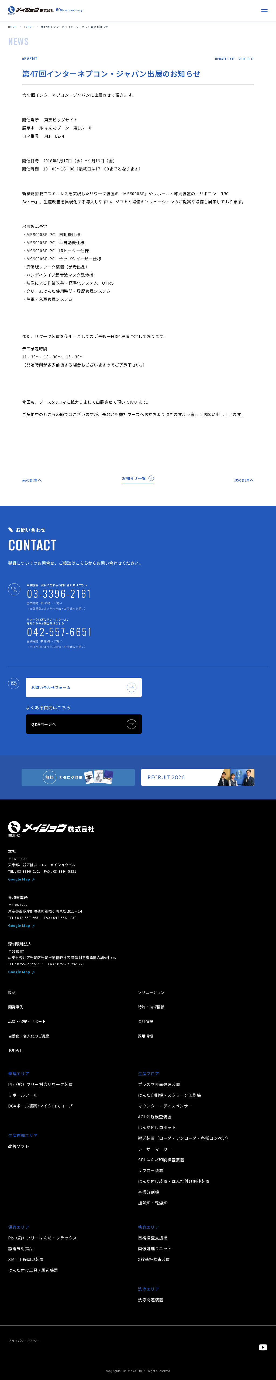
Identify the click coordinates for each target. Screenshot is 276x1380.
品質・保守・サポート (27, 1021)
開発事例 (15, 1006)
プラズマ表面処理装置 (159, 1084)
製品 (12, 992)
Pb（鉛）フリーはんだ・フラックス (42, 1238)
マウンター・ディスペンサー (165, 1106)
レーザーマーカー (155, 1149)
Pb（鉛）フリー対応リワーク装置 (40, 1084)
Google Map (19, 879)
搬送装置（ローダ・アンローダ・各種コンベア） (184, 1138)
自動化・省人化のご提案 (29, 1036)
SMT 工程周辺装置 (26, 1259)
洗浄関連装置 (150, 1299)
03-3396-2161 (59, 593)
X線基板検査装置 (154, 1259)
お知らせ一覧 (138, 478)
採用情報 (145, 1036)
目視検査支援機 (152, 1238)
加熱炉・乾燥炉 (152, 1203)
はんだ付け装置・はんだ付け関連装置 (174, 1181)
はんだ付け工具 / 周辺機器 (33, 1270)
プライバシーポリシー (24, 1340)
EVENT (31, 58)
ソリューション (151, 992)
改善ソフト (18, 1146)
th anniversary (69, 9)
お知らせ (15, 1050)
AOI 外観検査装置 (154, 1116)
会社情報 (145, 1021)
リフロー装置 (150, 1170)
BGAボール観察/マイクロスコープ (40, 1106)
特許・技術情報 (151, 1006)
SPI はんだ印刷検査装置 (161, 1159)
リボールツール (22, 1095)
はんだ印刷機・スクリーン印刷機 (169, 1095)
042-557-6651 (59, 631)
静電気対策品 (20, 1248)
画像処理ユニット (155, 1248)
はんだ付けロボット (157, 1127)
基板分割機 (148, 1192)
